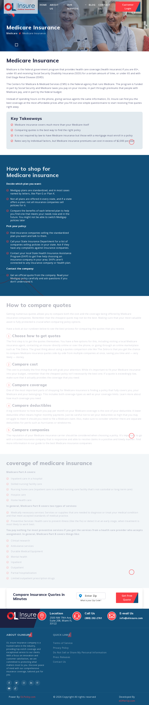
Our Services (73, 6)
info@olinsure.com (131, 618)
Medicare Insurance (34, 33)
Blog (92, 4)
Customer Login (128, 6)
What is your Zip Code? (90, 600)
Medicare (11, 33)
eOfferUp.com (127, 700)
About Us (54, 6)
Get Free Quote (127, 597)
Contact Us (104, 6)
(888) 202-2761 (93, 618)
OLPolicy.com (28, 696)
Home (43, 4)
